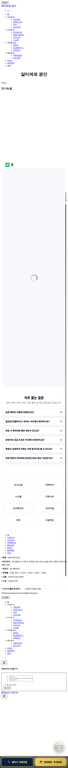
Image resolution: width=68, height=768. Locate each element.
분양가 (10, 60)
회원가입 (14, 692)
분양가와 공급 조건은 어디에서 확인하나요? (25, 439)
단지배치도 (17, 32)
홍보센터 (10, 53)
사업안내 (10, 17)
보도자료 (16, 58)
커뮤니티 (16, 37)
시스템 (16, 40)
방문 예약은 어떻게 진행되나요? (20, 412)
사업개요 (16, 19)
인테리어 (16, 50)
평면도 (16, 45)
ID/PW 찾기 (6, 692)
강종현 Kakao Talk (32, 589)
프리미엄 (16, 27)
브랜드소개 (17, 22)
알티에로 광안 (34, 74)
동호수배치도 (18, 35)
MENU (5, 3)
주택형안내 (11, 42)
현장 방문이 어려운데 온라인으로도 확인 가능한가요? (29, 458)
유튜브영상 (17, 55)
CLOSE (5, 598)
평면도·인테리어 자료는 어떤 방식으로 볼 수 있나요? (29, 448)
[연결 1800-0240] (17, 762)
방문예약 (10, 63)
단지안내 (10, 30)
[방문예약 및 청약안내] (51, 762)
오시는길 (18, 485)
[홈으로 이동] (59, 747)
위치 (15, 25)
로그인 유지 (10, 685)
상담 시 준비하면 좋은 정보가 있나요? (22, 430)
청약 (9, 66)
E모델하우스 (18, 48)
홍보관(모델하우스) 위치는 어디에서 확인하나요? (28, 421)
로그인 (7, 688)
